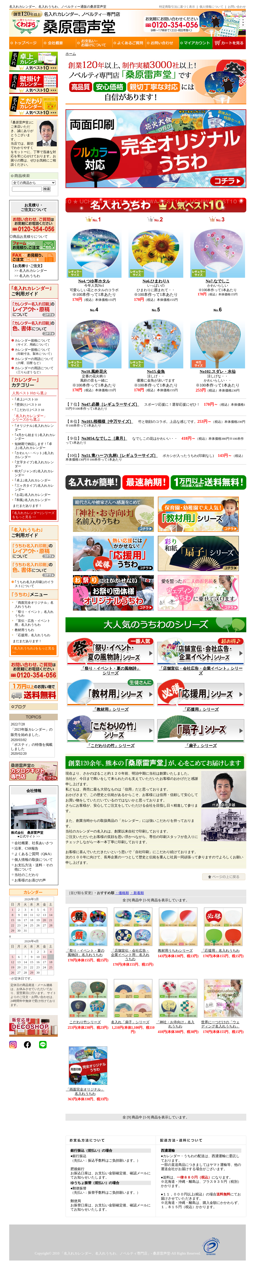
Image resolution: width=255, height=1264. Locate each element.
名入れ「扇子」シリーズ (130, 1022)
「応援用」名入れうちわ (32, 635)
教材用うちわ (24, 630)
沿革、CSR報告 (26, 848)
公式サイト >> (29, 836)
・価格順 (122, 893)
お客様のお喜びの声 (30, 880)
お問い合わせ (237, 6)
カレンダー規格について (33, 342)
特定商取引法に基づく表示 (177, 6)
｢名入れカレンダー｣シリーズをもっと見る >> (33, 515)
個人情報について (211, 6)
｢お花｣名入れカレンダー (33, 495)
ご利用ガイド (31, 291)
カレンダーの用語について (34, 361)
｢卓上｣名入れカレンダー (33, 480)
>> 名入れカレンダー (30, 271)
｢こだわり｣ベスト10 (29, 410)
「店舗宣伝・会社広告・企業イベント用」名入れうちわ (130, 955)
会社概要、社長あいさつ (33, 843)
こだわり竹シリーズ (85, 1022)
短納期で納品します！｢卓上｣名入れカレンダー (33, 446)
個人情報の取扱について (33, 860)
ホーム (70, 54)
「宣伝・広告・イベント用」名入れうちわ (32, 623)
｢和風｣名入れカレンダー (33, 500)
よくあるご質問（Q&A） (34, 854)
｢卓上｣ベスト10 (26, 399)
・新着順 (137, 893)
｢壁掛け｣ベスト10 (28, 404)
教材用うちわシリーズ (175, 950)
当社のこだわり (26, 875)
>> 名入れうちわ (27, 276)
